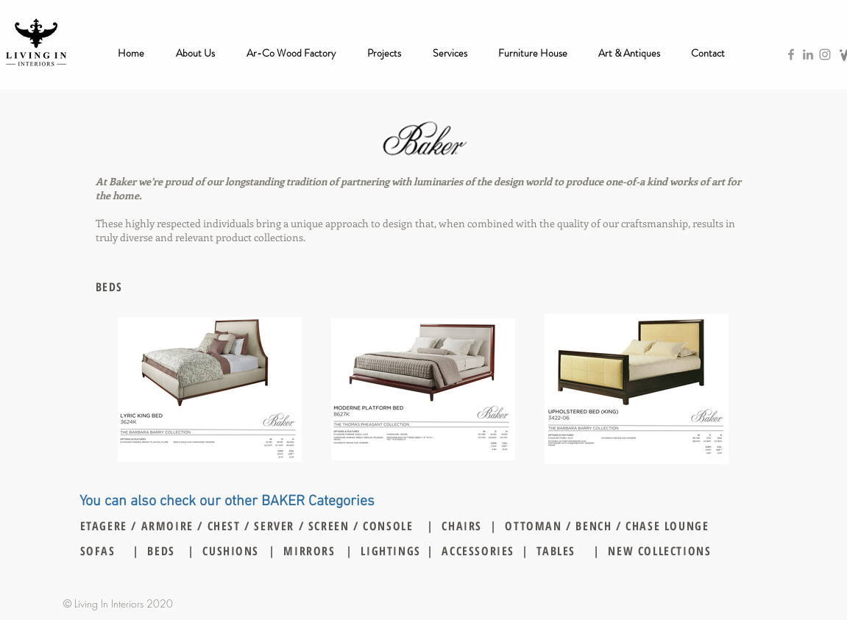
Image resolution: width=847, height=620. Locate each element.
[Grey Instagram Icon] (825, 54)
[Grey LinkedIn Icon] (808, 54)
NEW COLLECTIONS (659, 551)
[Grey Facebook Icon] (791, 54)
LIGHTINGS (390, 551)
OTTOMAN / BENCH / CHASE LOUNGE (607, 526)
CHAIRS (462, 526)
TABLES (555, 551)
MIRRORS (309, 551)
